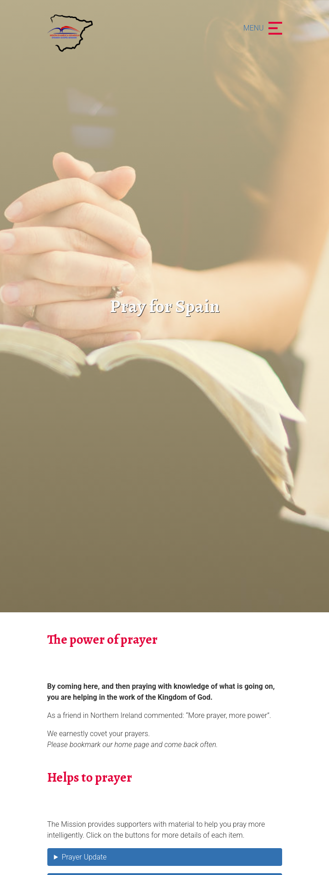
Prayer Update (83, 857)
